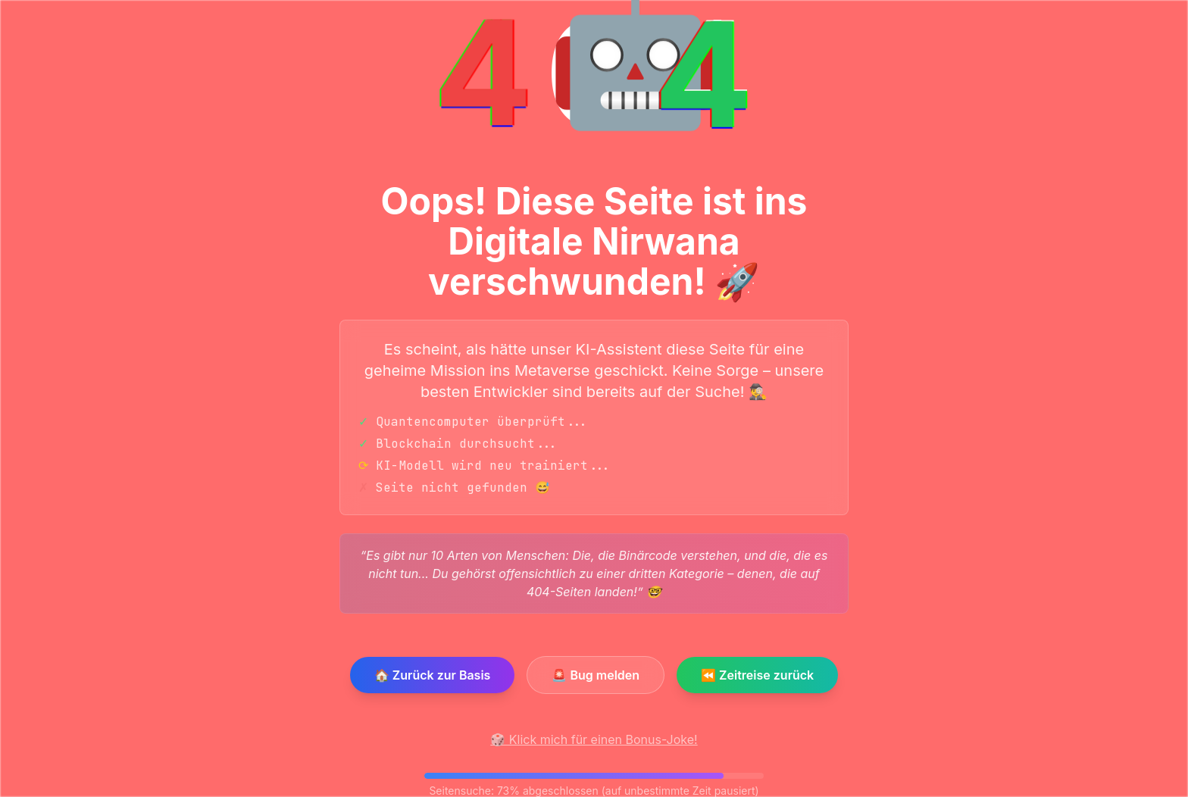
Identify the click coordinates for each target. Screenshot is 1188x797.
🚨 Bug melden (595, 675)
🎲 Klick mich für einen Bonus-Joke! (593, 739)
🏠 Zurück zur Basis (432, 675)
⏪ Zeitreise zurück (757, 675)
